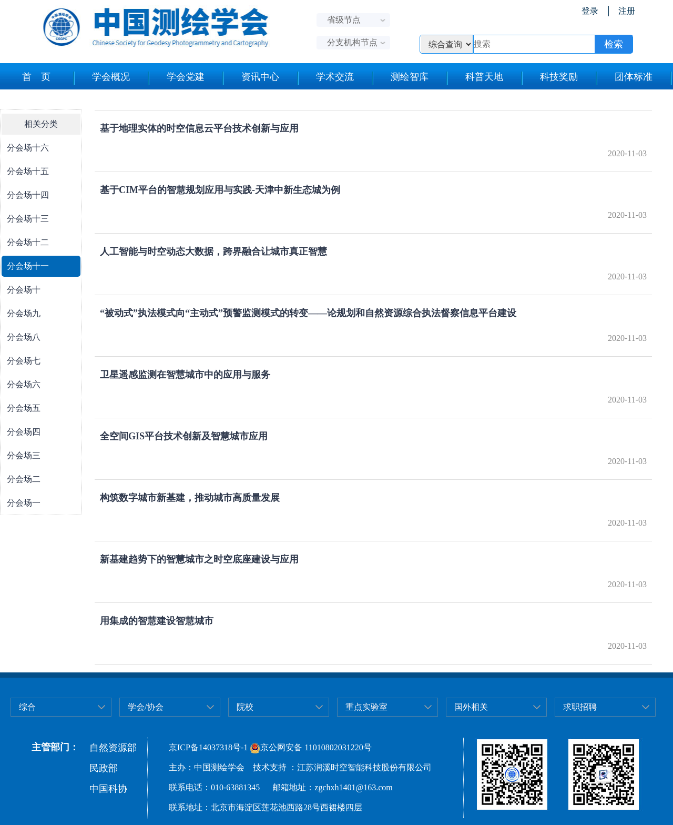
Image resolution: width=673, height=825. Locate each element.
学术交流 (335, 77)
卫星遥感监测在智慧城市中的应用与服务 (185, 374)
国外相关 (471, 706)
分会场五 (23, 408)
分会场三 (23, 455)
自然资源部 (113, 747)
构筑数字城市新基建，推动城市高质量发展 (190, 497)
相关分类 (41, 123)
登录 (590, 10)
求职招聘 (580, 706)
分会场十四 (28, 194)
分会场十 (23, 289)
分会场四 (23, 431)
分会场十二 (28, 242)
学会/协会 (146, 706)
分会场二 (23, 479)
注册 (626, 10)
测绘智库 (410, 77)
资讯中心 (260, 77)
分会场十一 (28, 265)
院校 (245, 706)
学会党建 (186, 77)
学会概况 (111, 77)
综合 (27, 706)
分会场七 (23, 360)
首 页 (36, 77)
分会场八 (23, 337)
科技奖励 (559, 77)
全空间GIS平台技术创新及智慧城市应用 (184, 436)
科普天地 (484, 77)
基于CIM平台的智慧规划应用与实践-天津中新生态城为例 (220, 190)
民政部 (103, 768)
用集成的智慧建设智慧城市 (156, 621)
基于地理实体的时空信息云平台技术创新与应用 (199, 128)
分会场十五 (28, 171)
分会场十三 (28, 218)
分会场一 (23, 502)
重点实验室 (366, 706)
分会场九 (23, 313)
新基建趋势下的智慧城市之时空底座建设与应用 (199, 559)
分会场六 (23, 384)
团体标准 (633, 77)
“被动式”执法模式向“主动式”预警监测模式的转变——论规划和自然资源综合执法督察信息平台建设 (308, 313)
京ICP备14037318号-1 (208, 747)
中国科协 (108, 788)
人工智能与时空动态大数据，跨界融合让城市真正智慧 (213, 251)
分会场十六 (28, 147)
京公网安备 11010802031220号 (310, 747)
